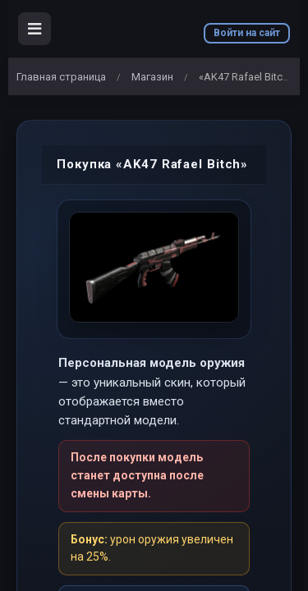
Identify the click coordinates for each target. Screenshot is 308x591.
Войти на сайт (247, 33)
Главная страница (61, 77)
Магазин (152, 77)
